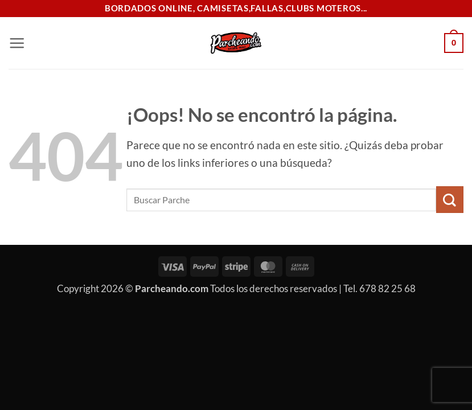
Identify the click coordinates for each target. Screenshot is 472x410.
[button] (17, 43)
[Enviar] (449, 199)
